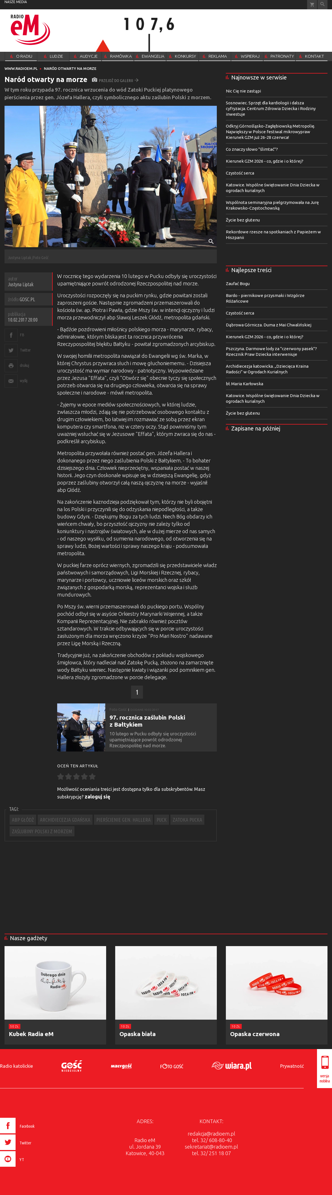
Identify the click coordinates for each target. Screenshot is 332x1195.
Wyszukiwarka (322, 4)
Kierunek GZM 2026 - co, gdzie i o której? (264, 161)
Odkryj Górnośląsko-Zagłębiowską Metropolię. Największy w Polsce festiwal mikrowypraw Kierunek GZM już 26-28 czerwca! (270, 132)
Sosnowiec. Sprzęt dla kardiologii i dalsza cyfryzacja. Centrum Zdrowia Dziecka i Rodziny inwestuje (271, 108)
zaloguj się (97, 796)
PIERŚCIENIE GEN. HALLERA (123, 819)
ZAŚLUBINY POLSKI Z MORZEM (42, 831)
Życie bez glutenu (243, 220)
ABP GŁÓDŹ (23, 819)
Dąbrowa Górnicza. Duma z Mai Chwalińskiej (268, 324)
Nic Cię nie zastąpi (243, 91)
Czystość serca (240, 173)
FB (22, 334)
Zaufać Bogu (238, 283)
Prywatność (292, 1066)
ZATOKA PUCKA (187, 819)
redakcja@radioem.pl (211, 1133)
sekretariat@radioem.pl (211, 1146)
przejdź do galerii (115, 80)
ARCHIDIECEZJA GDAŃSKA (65, 819)
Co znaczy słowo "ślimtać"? (252, 149)
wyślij (23, 380)
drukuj (24, 365)
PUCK (162, 819)
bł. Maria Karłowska (244, 383)
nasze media (16, 2)
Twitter (25, 350)
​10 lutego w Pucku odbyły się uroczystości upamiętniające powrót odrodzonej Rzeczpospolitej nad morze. (153, 739)
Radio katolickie (16, 1066)
